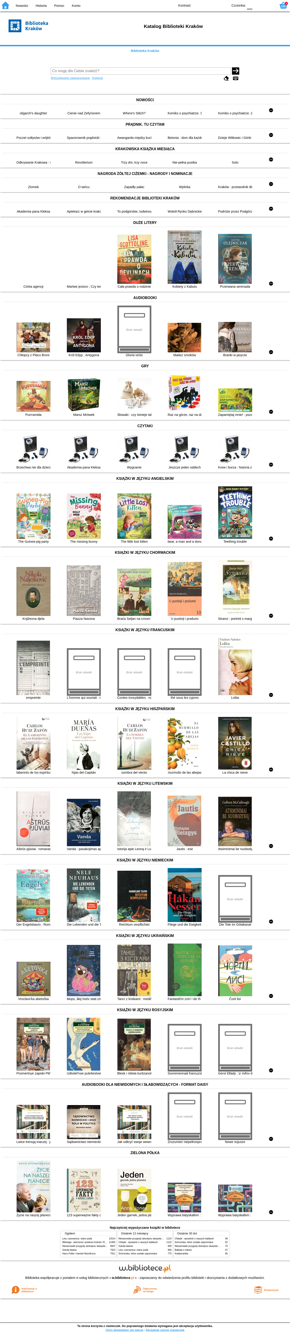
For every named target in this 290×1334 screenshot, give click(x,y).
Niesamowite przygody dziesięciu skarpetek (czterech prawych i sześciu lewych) (102, 1246)
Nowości (22, 5)
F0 (249, 5)
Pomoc (59, 5)
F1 (257, 5)
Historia (41, 5)
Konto (76, 5)
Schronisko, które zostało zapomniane (137, 1253)
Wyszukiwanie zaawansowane (70, 78)
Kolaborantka (181, 1253)
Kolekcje (97, 78)
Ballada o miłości (183, 1250)
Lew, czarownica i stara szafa (77, 1238)
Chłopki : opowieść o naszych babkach (138, 1242)
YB (214, 5)
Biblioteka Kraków (145, 51)
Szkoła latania (69, 1250)
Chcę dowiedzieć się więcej (124, 1330)
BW (205, 5)
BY (223, 5)
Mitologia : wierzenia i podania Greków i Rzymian (87, 1242)
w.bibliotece (123, 1278)
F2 (268, 5)
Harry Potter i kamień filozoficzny (79, 1253)
